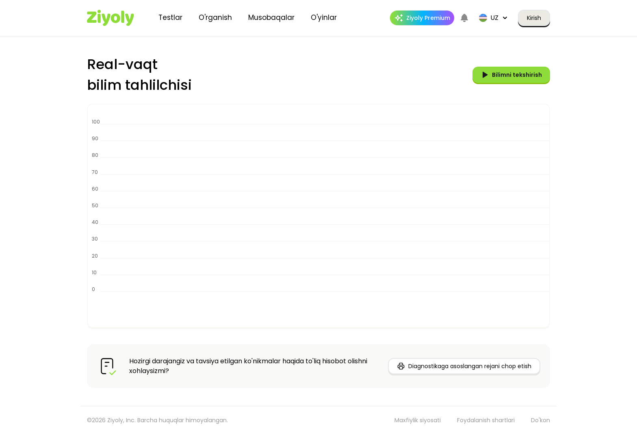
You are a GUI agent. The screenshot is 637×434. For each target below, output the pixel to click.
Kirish (534, 18)
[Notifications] (464, 18)
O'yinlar (324, 17)
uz (493, 17)
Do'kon (540, 420)
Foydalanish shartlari (486, 420)
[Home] (110, 18)
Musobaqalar (271, 17)
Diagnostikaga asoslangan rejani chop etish (464, 366)
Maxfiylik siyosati (417, 420)
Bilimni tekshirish (511, 75)
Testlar (170, 17)
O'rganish (215, 17)
